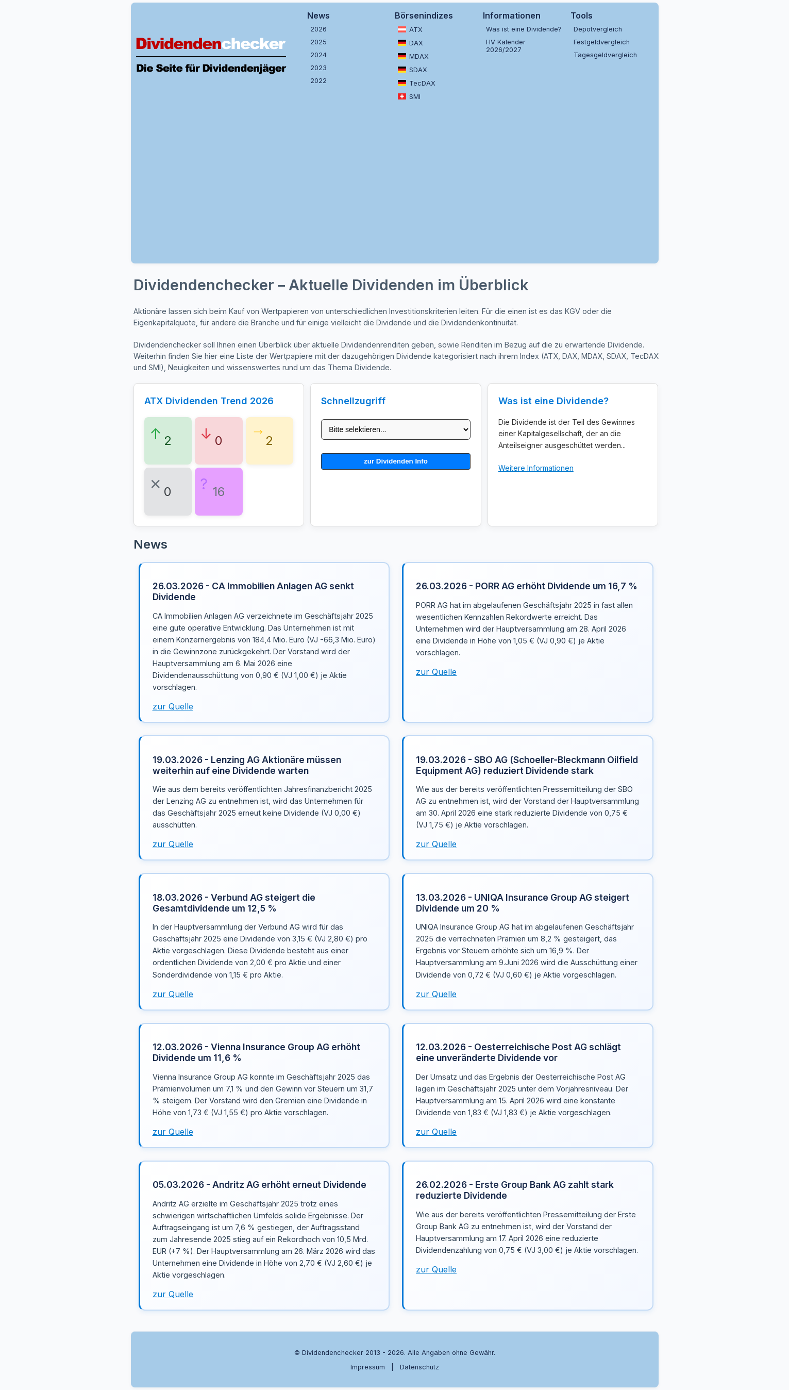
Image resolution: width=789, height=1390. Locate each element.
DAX (410, 43)
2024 (318, 55)
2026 (318, 29)
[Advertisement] (394, 181)
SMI (409, 96)
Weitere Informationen (536, 468)
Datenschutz (419, 1367)
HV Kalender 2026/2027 (506, 46)
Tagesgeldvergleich (605, 55)
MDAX (413, 56)
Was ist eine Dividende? (524, 29)
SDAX (412, 69)
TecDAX (416, 83)
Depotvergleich (598, 29)
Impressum (367, 1367)
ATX (410, 29)
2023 (318, 68)
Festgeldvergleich (602, 42)
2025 (318, 42)
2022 (318, 81)
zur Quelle (173, 706)
